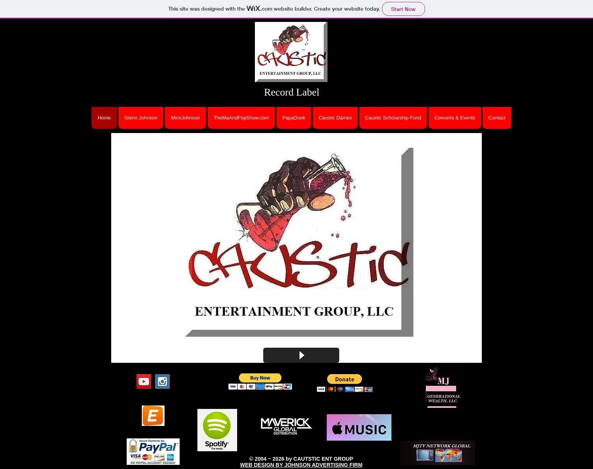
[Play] (301, 355)
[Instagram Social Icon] (162, 381)
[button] (296, 242)
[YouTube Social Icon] (144, 381)
